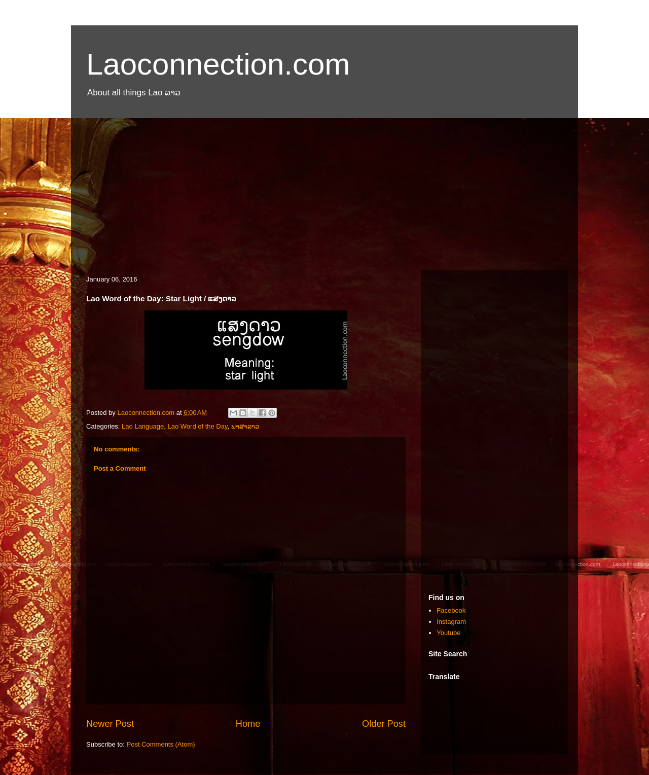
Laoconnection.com (218, 64)
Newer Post (110, 724)
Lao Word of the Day (197, 426)
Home (248, 724)
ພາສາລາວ (245, 426)
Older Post (384, 724)
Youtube (448, 633)
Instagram (451, 621)
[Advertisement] (324, 189)
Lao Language (143, 426)
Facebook (451, 610)
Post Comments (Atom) (161, 744)
